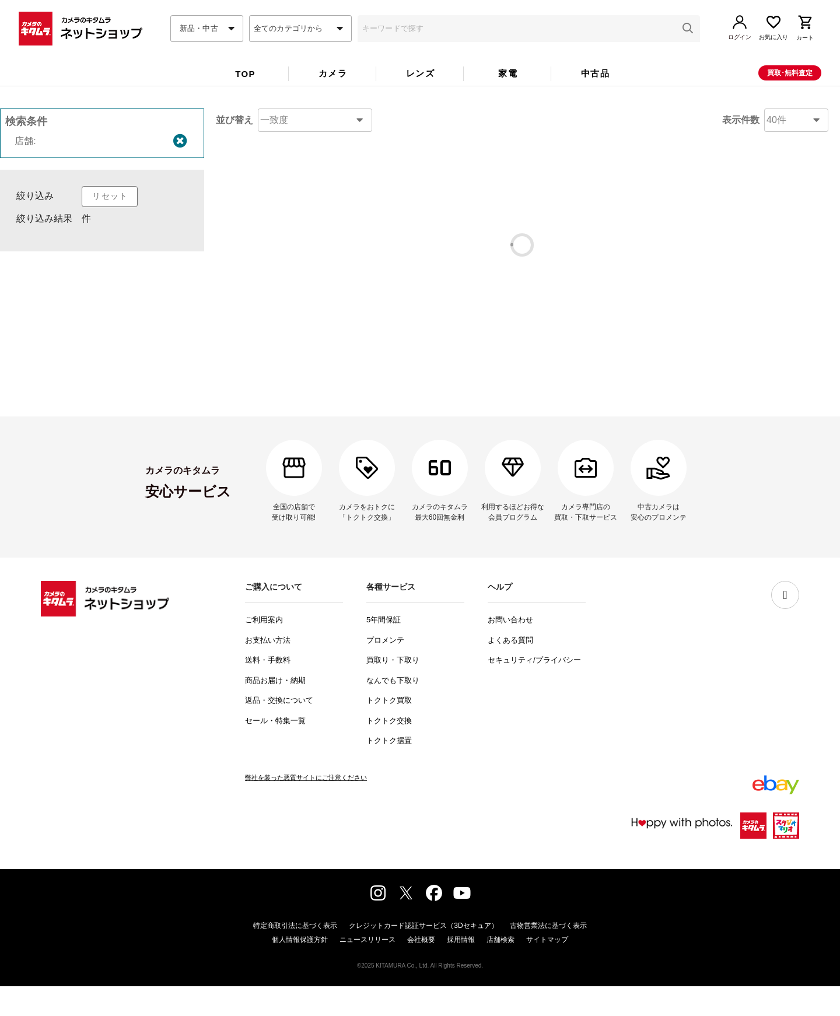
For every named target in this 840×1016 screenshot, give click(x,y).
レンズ (420, 93)
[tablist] (420, 97)
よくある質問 (510, 669)
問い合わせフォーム (484, 383)
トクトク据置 (389, 770)
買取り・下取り (392, 689)
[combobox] (206, 48)
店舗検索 (500, 969)
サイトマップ (547, 969)
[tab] (245, 94)
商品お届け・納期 (275, 710)
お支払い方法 (267, 669)
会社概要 (421, 969)
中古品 (595, 93)
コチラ (498, 330)
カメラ (332, 93)
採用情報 (461, 969)
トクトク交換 (389, 750)
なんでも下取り (392, 710)
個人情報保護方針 (300, 969)
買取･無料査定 (790, 93)
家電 (507, 93)
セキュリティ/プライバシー (534, 689)
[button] (687, 48)
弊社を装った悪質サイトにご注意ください (306, 807)
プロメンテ (385, 669)
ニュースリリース (368, 969)
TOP (245, 94)
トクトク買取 (389, 730)
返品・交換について (279, 730)
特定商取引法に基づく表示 (295, 955)
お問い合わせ (510, 649)
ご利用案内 (264, 649)
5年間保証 (383, 649)
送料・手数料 (267, 689)
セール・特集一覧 (275, 750)
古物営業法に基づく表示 (548, 955)
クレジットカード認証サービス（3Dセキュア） (423, 955)
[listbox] (102, 265)
